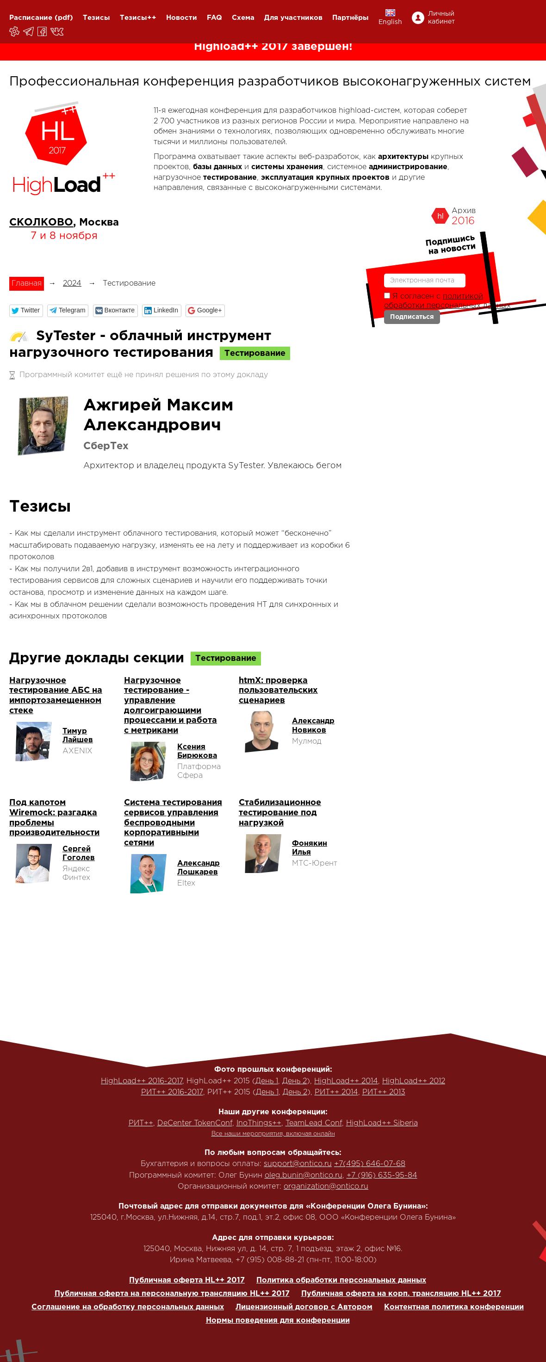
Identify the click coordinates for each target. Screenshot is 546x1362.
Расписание (30, 18)
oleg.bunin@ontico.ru (303, 1175)
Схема (243, 18)
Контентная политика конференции (454, 1307)
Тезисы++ (138, 18)
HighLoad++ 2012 (413, 1081)
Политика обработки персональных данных (341, 1280)
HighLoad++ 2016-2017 (141, 1081)
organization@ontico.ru (326, 1186)
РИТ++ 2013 (383, 1092)
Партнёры (350, 18)
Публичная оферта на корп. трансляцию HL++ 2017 (401, 1293)
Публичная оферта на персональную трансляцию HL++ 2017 (172, 1293)
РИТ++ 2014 (336, 1092)
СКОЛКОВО (41, 222)
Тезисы (96, 18)
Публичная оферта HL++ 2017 (187, 1280)
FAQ (214, 18)
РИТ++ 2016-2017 (172, 1092)
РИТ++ (141, 1123)
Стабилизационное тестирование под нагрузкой (280, 812)
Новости (181, 18)
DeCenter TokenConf (194, 1123)
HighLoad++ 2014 (346, 1081)
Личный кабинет (441, 17)
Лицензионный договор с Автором (304, 1307)
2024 (72, 283)
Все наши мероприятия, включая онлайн (273, 1133)
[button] (26, 311)
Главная (27, 283)
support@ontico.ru (298, 1163)
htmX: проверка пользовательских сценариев (278, 690)
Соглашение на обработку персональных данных (127, 1307)
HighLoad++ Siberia (382, 1123)
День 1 (266, 1081)
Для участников (293, 18)
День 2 (294, 1081)
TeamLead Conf (313, 1123)
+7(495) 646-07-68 (369, 1163)
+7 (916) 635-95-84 (382, 1175)
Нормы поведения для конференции (278, 1320)
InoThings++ (258, 1123)
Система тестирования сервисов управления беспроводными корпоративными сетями (173, 822)
